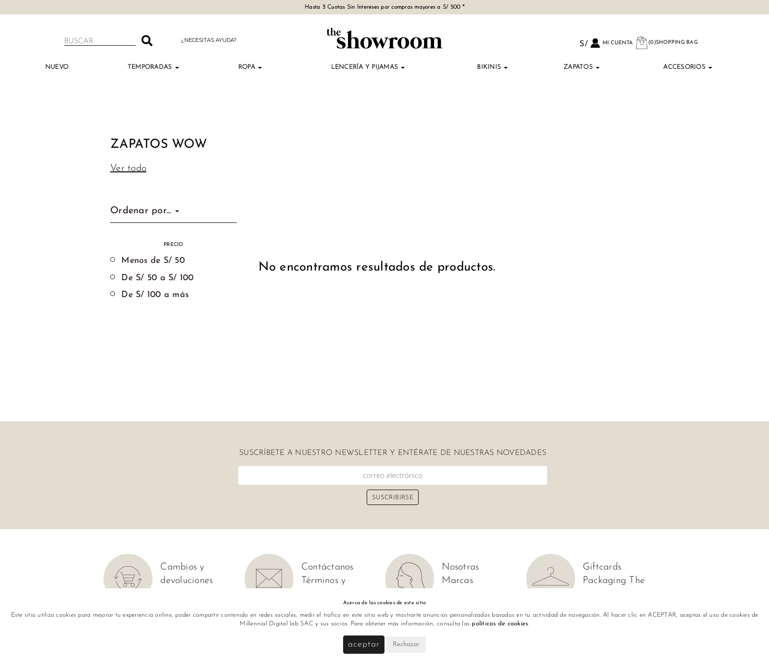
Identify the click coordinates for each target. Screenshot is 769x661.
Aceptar (363, 644)
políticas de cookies (500, 624)
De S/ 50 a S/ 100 (157, 278)
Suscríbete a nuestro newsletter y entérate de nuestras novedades (392, 453)
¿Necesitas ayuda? (209, 40)
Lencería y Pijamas (368, 67)
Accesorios (687, 67)
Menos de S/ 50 (153, 260)
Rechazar (406, 644)
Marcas (457, 580)
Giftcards (602, 567)
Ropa (250, 67)
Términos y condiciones (325, 587)
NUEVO (56, 67)
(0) (666, 42)
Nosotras (460, 567)
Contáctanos (327, 567)
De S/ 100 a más (155, 294)
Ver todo (128, 168)
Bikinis (492, 67)
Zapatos (582, 67)
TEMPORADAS (153, 67)
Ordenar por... (144, 211)
